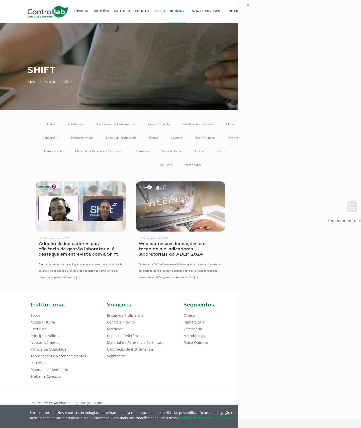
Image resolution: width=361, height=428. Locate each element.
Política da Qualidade (48, 349)
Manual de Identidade (49, 369)
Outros (222, 151)
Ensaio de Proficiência (121, 138)
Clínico (189, 315)
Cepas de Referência (124, 335)
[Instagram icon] (322, 402)
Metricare (142, 151)
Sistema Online (306, 151)
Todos (51, 124)
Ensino (153, 138)
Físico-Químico (196, 342)
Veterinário (193, 329)
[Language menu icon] (297, 11)
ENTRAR (319, 11)
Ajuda (98, 402)
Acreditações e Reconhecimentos (58, 356)
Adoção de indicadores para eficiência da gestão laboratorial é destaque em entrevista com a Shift (78, 249)
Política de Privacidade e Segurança (60, 402)
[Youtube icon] (314, 402)
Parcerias (38, 362)
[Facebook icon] (298, 402)
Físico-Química (205, 138)
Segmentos (116, 356)
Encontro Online (82, 138)
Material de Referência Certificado (99, 151)
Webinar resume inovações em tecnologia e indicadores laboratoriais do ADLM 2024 (172, 249)
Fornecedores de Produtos (245, 138)
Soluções (166, 165)
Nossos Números (45, 342)
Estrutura (38, 329)
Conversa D (50, 138)
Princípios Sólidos (45, 335)
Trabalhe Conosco (46, 376)
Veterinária (193, 165)
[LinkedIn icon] (306, 402)
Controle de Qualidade (263, 124)
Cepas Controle (159, 124)
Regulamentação (271, 151)
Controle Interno (303, 124)
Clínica (230, 124)
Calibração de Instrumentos (116, 124)
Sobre (35, 315)
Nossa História (43, 322)
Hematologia (194, 322)
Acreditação (76, 124)
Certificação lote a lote (198, 124)
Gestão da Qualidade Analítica (298, 138)
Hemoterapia (53, 151)
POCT (243, 151)
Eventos (176, 138)
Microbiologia (171, 151)
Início (31, 81)
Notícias (50, 81)
